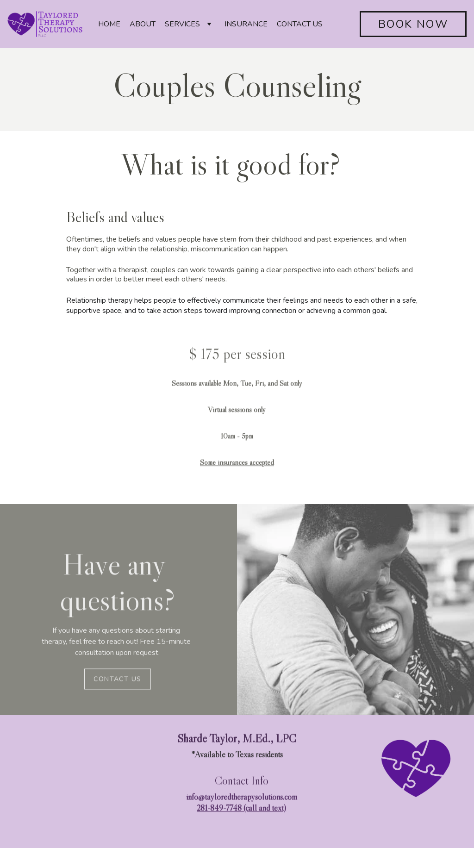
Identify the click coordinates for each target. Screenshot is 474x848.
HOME (109, 24)
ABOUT (143, 24)
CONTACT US (300, 24)
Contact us (117, 680)
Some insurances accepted (237, 469)
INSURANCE (246, 24)
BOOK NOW (413, 24)
